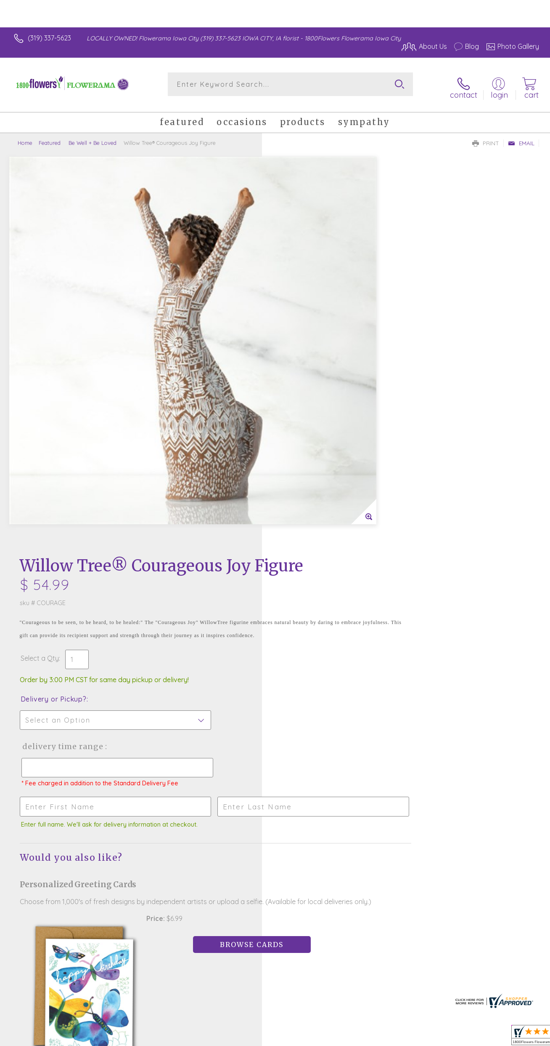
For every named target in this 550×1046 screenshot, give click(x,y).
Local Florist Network (463, 1037)
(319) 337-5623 (49, 38)
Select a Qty (295, 280)
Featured (50, 136)
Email (521, 137)
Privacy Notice (403, 1037)
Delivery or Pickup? (309, 321)
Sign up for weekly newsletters (275, 831)
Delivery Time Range (317, 369)
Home (25, 136)
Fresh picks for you (275, 785)
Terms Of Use (353, 1037)
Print (485, 137)
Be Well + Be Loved (91, 136)
